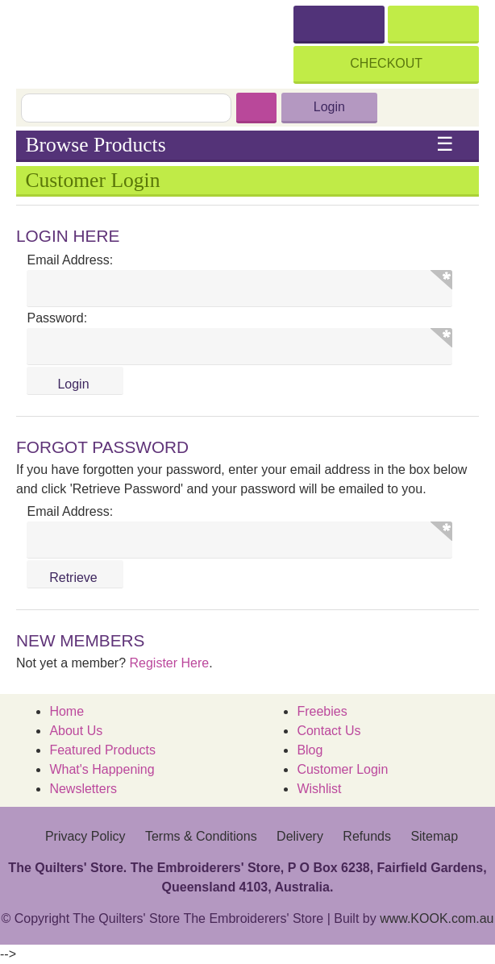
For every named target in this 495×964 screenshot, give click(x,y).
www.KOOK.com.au (436, 918)
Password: (57, 318)
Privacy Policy (85, 836)
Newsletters (83, 789)
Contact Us (328, 731)
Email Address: (70, 260)
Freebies (322, 711)
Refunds (367, 836)
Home (66, 711)
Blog (309, 750)
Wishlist (319, 789)
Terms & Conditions (201, 836)
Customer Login (342, 769)
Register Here (170, 663)
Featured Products (102, 750)
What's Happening (101, 769)
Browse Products (239, 145)
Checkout (386, 63)
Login (329, 107)
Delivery (300, 836)
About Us (75, 731)
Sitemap (434, 836)
